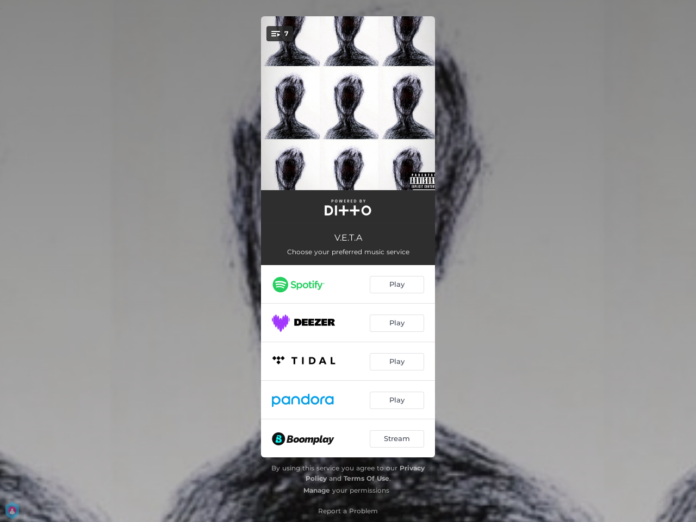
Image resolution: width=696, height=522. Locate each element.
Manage (316, 490)
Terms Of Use (366, 478)
